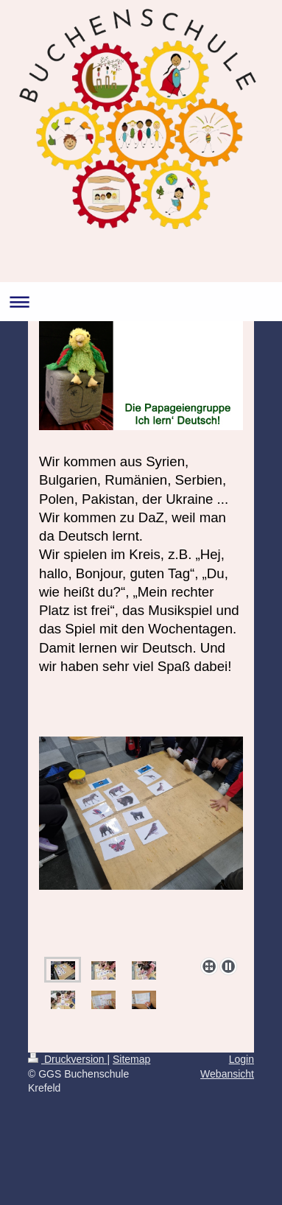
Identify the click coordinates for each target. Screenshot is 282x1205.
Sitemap (131, 1059)
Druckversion (67, 1059)
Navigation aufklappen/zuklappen (141, 301)
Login (241, 1059)
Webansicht (227, 1074)
